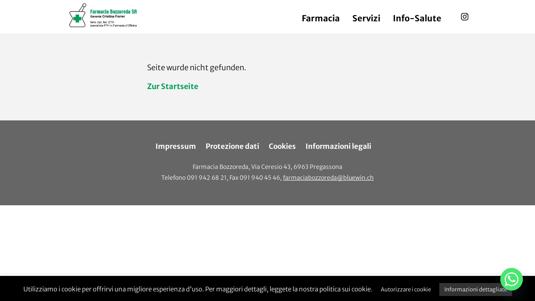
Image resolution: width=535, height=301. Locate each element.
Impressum (175, 146)
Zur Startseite (172, 86)
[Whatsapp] (511, 279)
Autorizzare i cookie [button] (406, 289)
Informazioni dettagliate (475, 289)
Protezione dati (232, 146)
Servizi (366, 18)
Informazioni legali (338, 146)
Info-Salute (417, 18)
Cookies (282, 146)
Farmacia (321, 18)
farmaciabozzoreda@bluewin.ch (328, 177)
